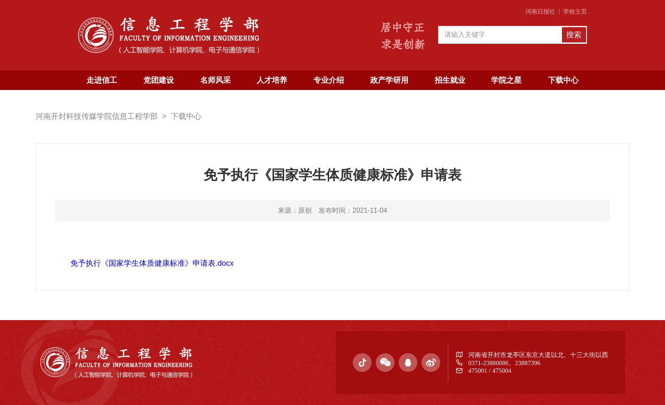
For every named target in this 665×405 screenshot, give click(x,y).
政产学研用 (389, 80)
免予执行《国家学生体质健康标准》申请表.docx (152, 263)
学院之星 (506, 80)
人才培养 (272, 80)
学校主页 (575, 11)
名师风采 (215, 80)
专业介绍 (328, 80)
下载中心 (563, 80)
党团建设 (158, 80)
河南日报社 (540, 11)
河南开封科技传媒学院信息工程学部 (97, 116)
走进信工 (102, 80)
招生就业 (450, 80)
